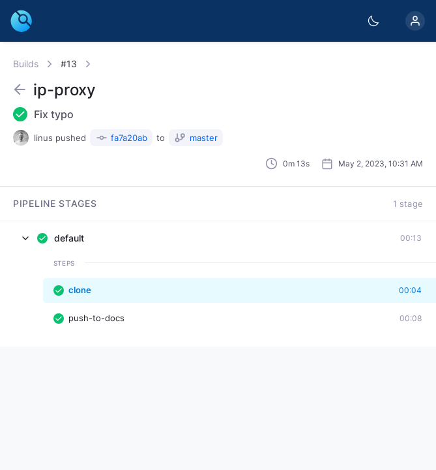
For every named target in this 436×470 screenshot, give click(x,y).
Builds (25, 63)
